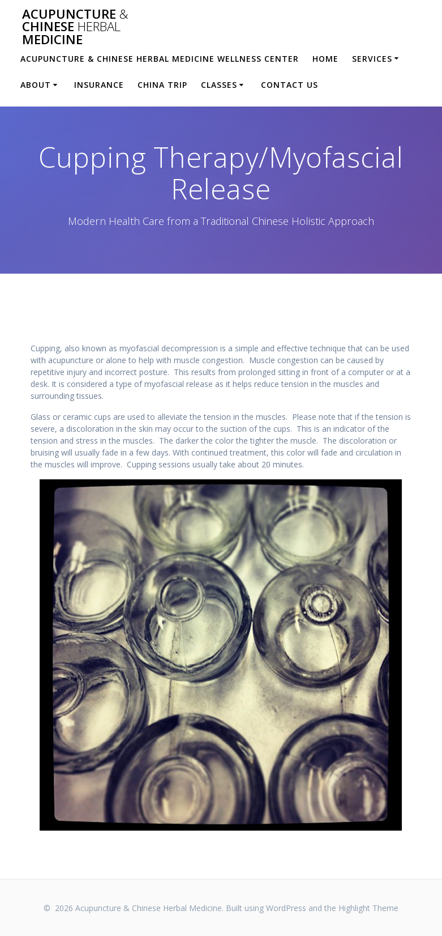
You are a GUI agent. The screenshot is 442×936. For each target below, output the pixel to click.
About (35, 84)
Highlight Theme (368, 908)
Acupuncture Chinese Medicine (75, 27)
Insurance (99, 84)
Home (325, 58)
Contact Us (289, 84)
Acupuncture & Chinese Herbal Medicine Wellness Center (159, 58)
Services (372, 58)
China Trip (162, 84)
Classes (219, 84)
